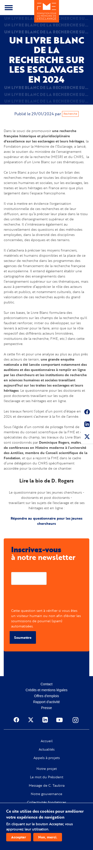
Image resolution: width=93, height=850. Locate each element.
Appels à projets (46, 757)
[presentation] (49, 598)
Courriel (17, 568)
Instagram (76, 720)
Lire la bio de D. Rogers (46, 480)
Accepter (18, 837)
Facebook (87, 413)
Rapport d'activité (46, 702)
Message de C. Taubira (46, 785)
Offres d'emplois (46, 696)
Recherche (70, 114)
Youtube (60, 720)
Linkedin (87, 425)
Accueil (47, 741)
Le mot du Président (46, 777)
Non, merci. (47, 837)
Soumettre (22, 637)
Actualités (47, 749)
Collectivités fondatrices (46, 802)
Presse (46, 708)
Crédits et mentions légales (46, 690)
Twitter (87, 437)
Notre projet (46, 768)
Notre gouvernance (46, 794)
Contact (46, 684)
